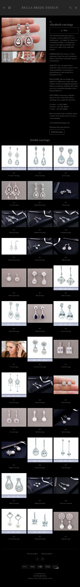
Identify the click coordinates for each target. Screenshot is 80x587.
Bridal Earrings (56, 132)
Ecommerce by (40, 573)
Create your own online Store (40, 578)
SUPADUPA (40, 576)
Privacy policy (32, 554)
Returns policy (47, 554)
